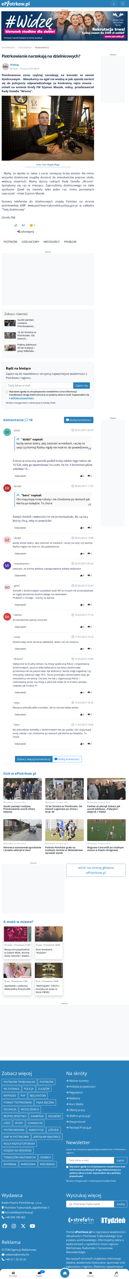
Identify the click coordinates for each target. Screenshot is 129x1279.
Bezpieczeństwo (15, 1116)
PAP (23, 1095)
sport (19, 1123)
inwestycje (36, 1130)
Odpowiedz (20, 475)
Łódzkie (53, 1130)
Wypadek (10, 1095)
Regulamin (76, 1092)
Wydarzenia (25, 47)
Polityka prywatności (82, 1086)
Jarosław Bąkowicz (47, 1137)
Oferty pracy (77, 1110)
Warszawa (28, 1164)
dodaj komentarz (78, 420)
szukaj (121, 1204)
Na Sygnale (11, 1089)
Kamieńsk (37, 1116)
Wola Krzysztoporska (19, 1143)
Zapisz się (81, 385)
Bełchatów (38, 1095)
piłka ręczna (45, 1102)
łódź (7, 1123)
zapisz (121, 1160)
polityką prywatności (22, 398)
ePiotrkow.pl (9, 47)
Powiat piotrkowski (18, 1102)
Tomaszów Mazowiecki (20, 1157)
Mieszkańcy (52, 242)
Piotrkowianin (14, 1130)
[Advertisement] (47, 279)
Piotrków (10, 242)
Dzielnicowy (30, 242)
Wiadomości (42, 47)
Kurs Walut (76, 1104)
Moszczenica (30, 1109)
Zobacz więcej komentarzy (33, 759)
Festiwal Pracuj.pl (80, 1127)
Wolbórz (54, 1116)
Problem (70, 242)
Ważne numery (79, 1081)
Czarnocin (35, 1123)
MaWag (14, 64)
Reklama (74, 1098)
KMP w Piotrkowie (16, 1137)
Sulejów (44, 1089)
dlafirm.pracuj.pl (79, 1116)
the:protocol (77, 1122)
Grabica (45, 1157)
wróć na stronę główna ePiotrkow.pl (96, 870)
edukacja (10, 1109)
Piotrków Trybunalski (19, 1082)
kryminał (10, 1164)
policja (29, 1089)
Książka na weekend (18, 1150)
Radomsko (47, 1164)
